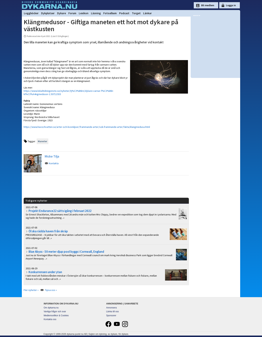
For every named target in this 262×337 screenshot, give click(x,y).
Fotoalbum (110, 13)
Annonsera (111, 307)
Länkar (147, 13)
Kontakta (54, 163)
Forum (72, 13)
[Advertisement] (106, 186)
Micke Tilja (52, 156)
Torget (136, 13)
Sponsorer (111, 315)
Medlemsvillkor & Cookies (56, 315)
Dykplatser (48, 13)
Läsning (96, 13)
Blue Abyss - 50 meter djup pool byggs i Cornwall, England (66, 252)
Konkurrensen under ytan (45, 272)
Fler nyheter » (31, 290)
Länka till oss (112, 311)
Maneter (42, 141)
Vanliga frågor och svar (55, 311)
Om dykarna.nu (51, 307)
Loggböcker (31, 13)
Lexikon (83, 13)
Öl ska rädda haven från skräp (48, 231)
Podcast (124, 13)
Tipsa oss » (51, 290)
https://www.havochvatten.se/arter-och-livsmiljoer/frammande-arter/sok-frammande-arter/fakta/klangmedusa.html (87, 127)
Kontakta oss (50, 319)
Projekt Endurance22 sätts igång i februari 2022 (60, 211)
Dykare (61, 13)
